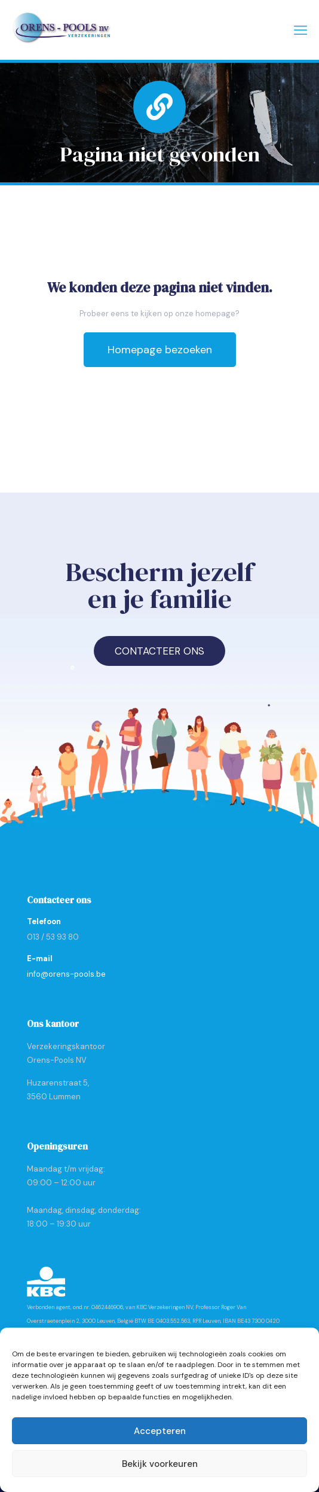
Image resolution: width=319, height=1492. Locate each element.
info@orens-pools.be (66, 974)
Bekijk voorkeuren (160, 1464)
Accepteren (160, 1431)
